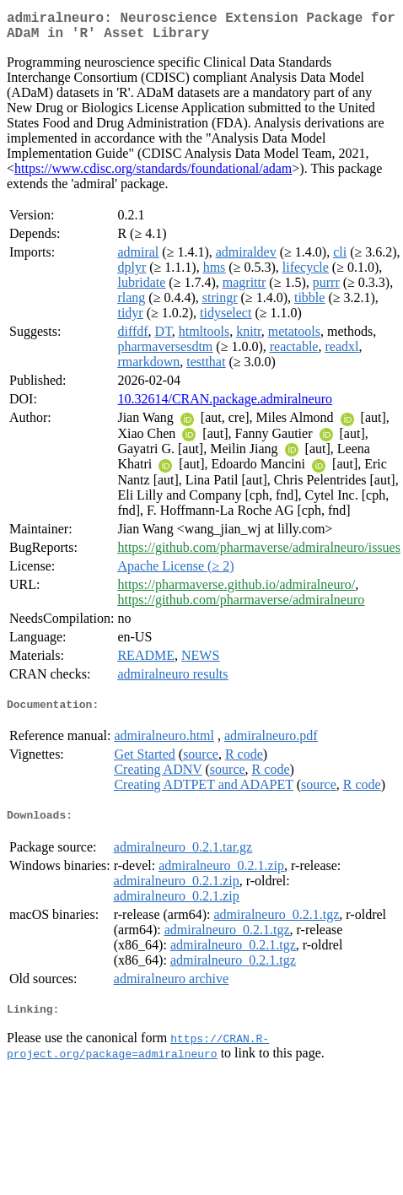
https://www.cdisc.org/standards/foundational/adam (153, 175)
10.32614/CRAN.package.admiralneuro (224, 405)
